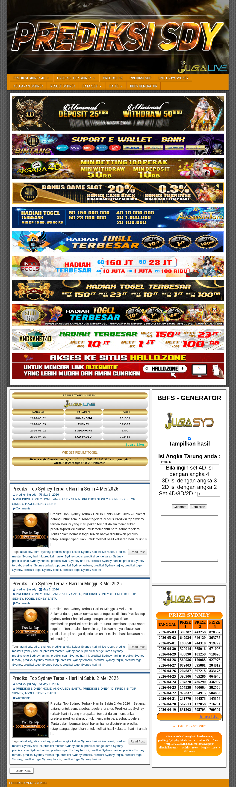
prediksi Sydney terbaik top (41, 565)
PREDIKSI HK (113, 78)
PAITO (113, 86)
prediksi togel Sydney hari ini (82, 570)
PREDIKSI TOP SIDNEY (74, 78)
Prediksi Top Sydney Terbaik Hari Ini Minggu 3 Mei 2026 (67, 584)
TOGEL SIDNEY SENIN (40, 504)
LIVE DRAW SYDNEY (173, 78)
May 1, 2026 (50, 684)
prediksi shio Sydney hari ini (30, 561)
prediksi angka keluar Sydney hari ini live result (83, 552)
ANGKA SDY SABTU (67, 594)
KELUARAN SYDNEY (28, 86)
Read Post (138, 552)
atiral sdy (26, 552)
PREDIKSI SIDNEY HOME (34, 499)
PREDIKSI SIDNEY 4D (29, 78)
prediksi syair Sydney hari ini (70, 561)
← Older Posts (21, 770)
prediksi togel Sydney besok (42, 570)
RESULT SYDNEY (62, 86)
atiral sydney (42, 552)
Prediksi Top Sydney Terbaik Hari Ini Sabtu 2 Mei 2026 (65, 678)
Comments (23, 508)
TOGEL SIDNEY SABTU (41, 598)
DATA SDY (90, 86)
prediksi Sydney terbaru (76, 565)
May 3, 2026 (50, 494)
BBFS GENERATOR (143, 86)
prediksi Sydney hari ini (106, 561)
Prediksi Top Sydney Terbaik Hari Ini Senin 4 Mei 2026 (65, 489)
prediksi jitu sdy (26, 494)
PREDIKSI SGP (140, 78)
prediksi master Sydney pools (63, 556)
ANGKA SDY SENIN (66, 499)
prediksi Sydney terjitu (108, 565)
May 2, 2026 (50, 589)
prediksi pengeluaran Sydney (103, 556)
